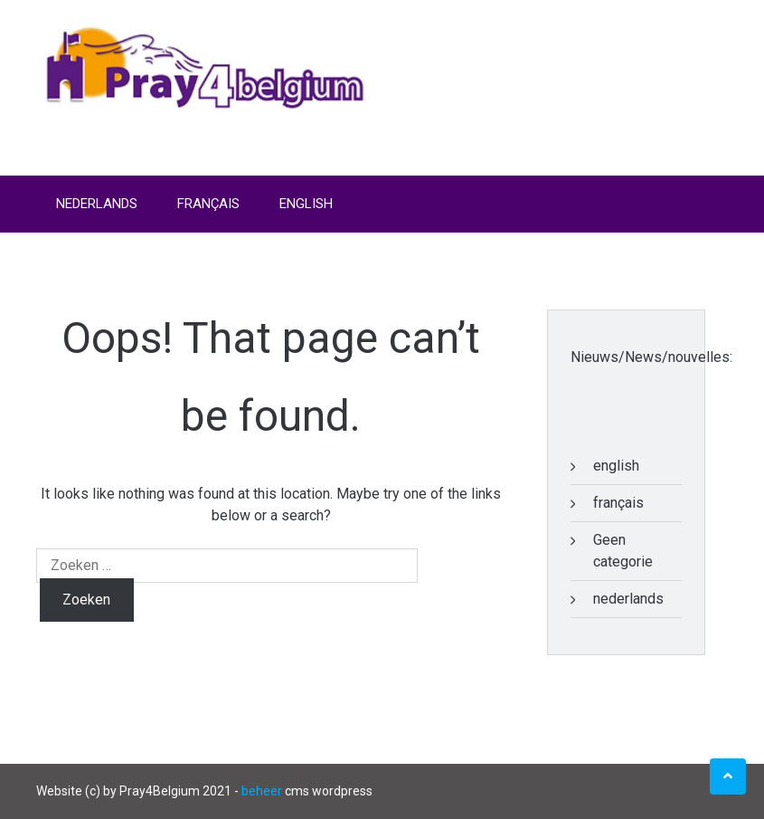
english (616, 465)
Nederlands (96, 203)
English (306, 203)
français (618, 502)
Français (208, 203)
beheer (261, 791)
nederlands (628, 598)
